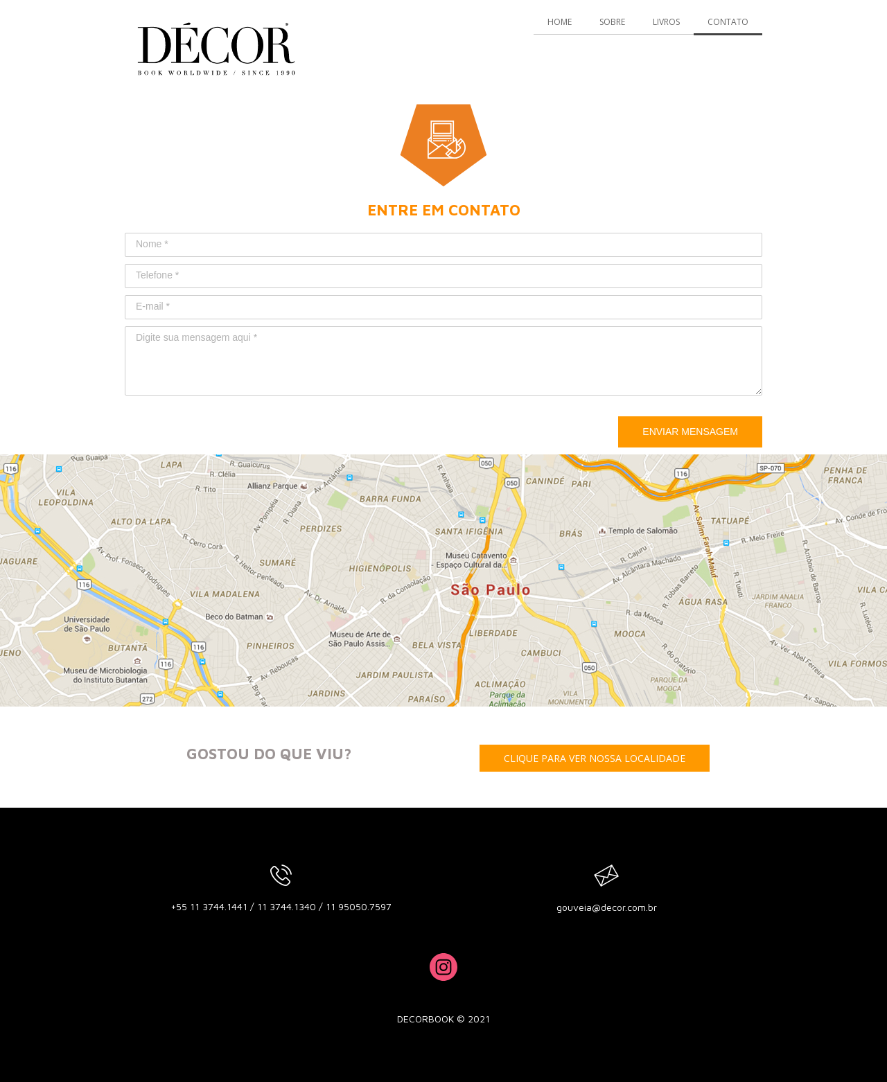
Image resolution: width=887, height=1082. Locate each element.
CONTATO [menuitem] (728, 22)
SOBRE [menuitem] (612, 22)
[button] (595, 758)
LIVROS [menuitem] (666, 22)
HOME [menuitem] (559, 22)
